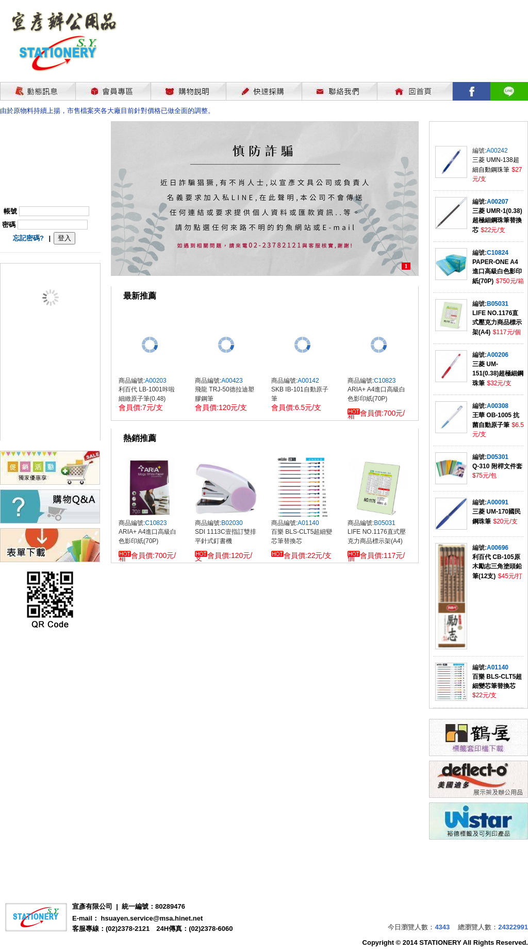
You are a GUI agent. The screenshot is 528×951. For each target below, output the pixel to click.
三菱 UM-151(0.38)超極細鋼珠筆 (497, 373)
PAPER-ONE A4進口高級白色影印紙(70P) (497, 271)
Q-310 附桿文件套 (497, 466)
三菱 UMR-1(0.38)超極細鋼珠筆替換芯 (497, 220)
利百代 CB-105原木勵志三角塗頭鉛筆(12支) (497, 566)
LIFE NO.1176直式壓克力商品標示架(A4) (497, 322)
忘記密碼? (28, 238)
